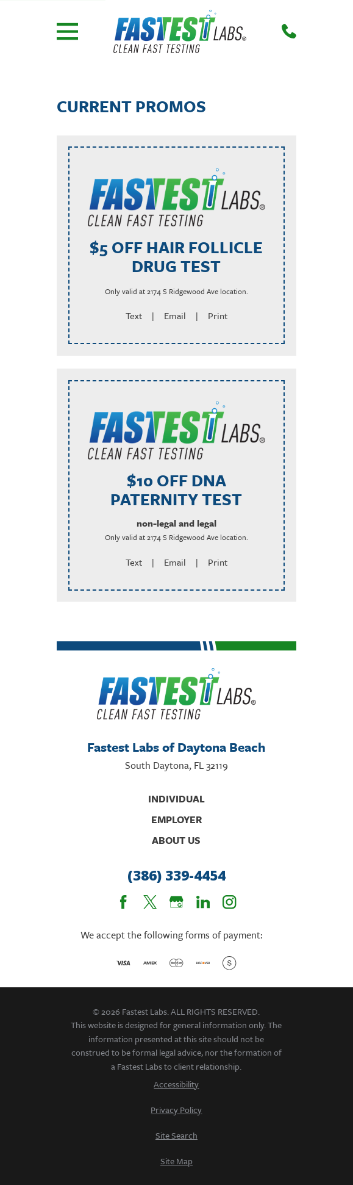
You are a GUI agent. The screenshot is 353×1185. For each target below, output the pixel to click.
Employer (176, 819)
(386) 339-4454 (176, 876)
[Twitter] (150, 902)
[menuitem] (176, 1084)
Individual (176, 798)
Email (175, 315)
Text (134, 315)
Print (217, 315)
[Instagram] (229, 902)
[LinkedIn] (203, 902)
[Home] (179, 31)
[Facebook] (123, 902)
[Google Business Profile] (176, 902)
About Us (176, 840)
